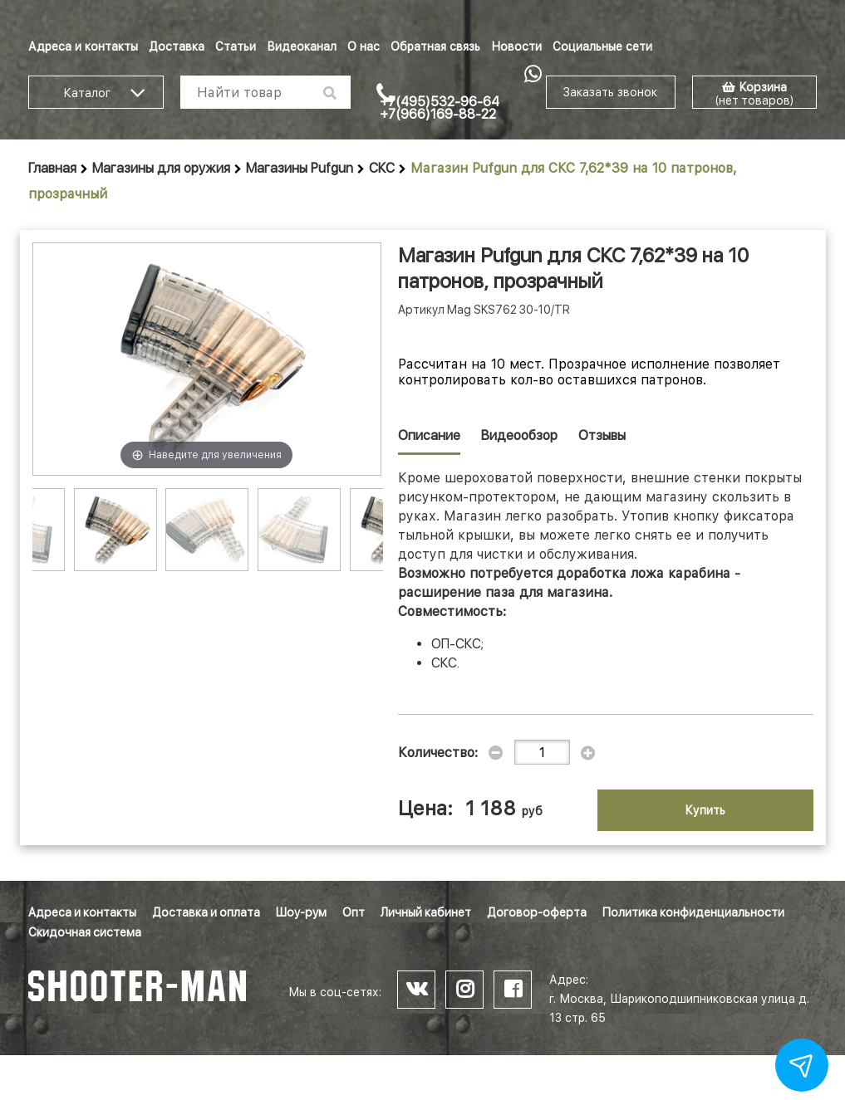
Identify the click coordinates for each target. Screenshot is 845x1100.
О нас (363, 46)
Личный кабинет (426, 912)
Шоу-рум (301, 912)
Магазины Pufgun (299, 168)
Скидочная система (84, 932)
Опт (353, 912)
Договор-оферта (537, 912)
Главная (52, 168)
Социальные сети (602, 46)
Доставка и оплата (206, 912)
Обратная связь (435, 46)
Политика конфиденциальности (693, 912)
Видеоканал (302, 46)
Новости (516, 46)
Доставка (176, 46)
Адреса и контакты (83, 46)
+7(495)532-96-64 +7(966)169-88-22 (439, 108)
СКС (382, 168)
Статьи (235, 46)
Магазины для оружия (161, 168)
